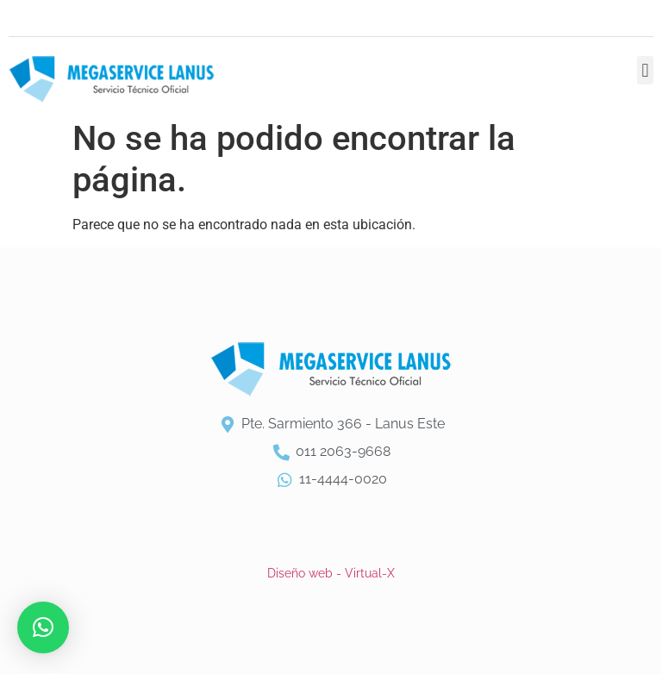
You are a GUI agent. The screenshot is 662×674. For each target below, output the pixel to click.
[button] (645, 70)
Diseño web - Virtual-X (331, 573)
